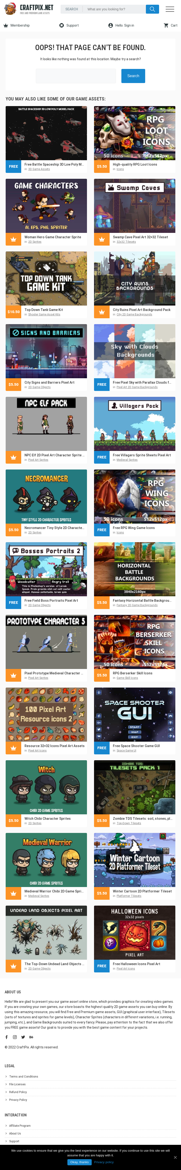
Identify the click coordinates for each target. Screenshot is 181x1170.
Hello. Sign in (121, 25)
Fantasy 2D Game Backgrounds (137, 605)
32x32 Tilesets (126, 241)
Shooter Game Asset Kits (44, 314)
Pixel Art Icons (37, 750)
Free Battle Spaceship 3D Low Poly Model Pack (55, 164)
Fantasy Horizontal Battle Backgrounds (143, 600)
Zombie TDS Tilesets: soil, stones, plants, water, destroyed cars (143, 818)
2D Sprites (34, 241)
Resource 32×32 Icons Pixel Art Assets (55, 746)
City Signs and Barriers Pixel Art (49, 382)
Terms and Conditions (23, 1076)
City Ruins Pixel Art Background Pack (141, 310)
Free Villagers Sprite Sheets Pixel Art (142, 455)
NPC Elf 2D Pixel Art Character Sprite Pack (55, 455)
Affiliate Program (20, 1125)
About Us (15, 1133)
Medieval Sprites (127, 460)
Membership (17, 25)
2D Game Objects (39, 387)
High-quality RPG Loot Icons (135, 164)
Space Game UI (126, 750)
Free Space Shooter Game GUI (136, 746)
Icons (120, 169)
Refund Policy (18, 1092)
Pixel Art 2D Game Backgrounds (137, 387)
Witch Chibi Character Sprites (48, 818)
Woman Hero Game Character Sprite (53, 237)
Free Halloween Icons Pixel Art (136, 964)
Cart (170, 25)
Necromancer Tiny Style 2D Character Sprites (55, 528)
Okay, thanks (79, 1162)
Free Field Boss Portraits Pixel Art (51, 600)
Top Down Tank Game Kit (44, 310)
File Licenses (17, 1084)
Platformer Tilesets (129, 896)
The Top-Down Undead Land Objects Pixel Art (55, 964)
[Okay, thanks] (175, 1157)
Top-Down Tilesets (129, 823)
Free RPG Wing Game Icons (134, 528)
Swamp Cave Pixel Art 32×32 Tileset (140, 237)
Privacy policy (104, 1162)
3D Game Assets (39, 169)
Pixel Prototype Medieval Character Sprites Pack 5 (55, 673)
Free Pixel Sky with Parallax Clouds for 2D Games (143, 382)
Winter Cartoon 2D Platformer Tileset (142, 891)
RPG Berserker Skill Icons (132, 673)
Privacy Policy (18, 1100)
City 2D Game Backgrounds (134, 314)
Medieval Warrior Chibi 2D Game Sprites (55, 891)
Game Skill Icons (127, 678)
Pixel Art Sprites (38, 460)
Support (69, 25)
